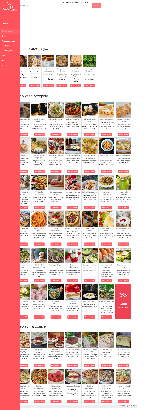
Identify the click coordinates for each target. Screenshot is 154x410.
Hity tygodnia (7, 51)
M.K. (143, 406)
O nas (4, 36)
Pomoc (4, 56)
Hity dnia (6, 46)
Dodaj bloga (7, 24)
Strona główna (7, 31)
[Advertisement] (83, 25)
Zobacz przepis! (28, 85)
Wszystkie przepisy (9, 41)
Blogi (4, 60)
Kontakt (5, 65)
